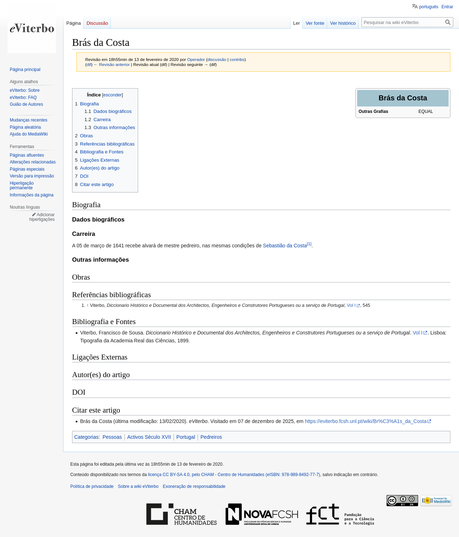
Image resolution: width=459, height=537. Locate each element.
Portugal (185, 437)
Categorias (86, 437)
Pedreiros (211, 437)
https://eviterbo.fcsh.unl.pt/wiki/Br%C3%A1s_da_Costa (365, 421)
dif (89, 64)
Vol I (351, 305)
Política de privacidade (92, 486)
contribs (237, 59)
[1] (309, 243)
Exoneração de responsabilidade (194, 486)
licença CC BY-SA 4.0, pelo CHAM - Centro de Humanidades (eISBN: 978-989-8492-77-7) (234, 474)
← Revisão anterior (112, 64)
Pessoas (112, 437)
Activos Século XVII (149, 437)
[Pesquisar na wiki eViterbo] (407, 22)
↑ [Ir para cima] (87, 305)
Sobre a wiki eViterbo (138, 486)
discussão (217, 59)
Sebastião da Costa (285, 245)
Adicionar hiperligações (42, 217)
